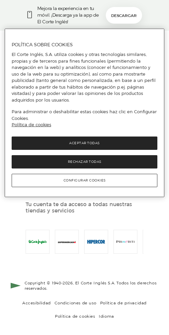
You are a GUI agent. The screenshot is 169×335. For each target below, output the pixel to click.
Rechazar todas (84, 162)
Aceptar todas (84, 143)
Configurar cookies (85, 180)
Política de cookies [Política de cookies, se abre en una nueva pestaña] (31, 124)
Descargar (124, 15)
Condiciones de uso (75, 302)
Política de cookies (75, 316)
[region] (84, 112)
